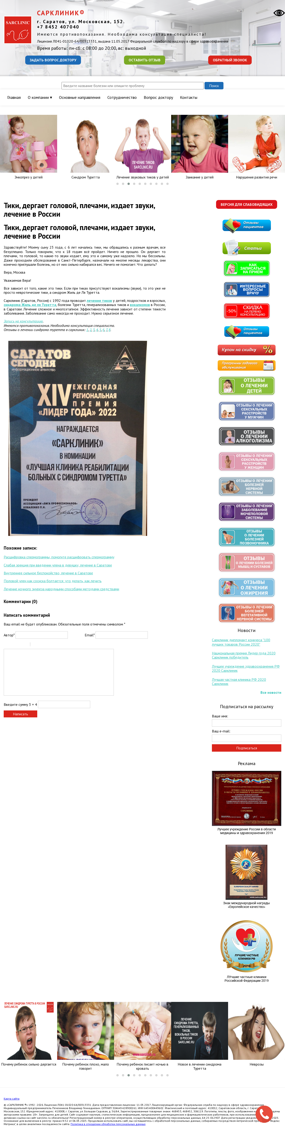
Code (41, 645)
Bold (6, 645)
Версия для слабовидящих (247, 204)
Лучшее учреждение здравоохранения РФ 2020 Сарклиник (246, 668)
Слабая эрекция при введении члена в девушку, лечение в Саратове (58, 565)
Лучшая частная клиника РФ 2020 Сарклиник (239, 681)
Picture (53, 645)
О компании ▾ (40, 97)
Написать (20, 714)
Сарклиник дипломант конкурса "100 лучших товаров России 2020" (241, 642)
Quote (35, 645)
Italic (12, 645)
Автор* (9, 635)
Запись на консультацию (23, 321)
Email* (90, 635)
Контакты (188, 97)
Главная (14, 97)
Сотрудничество (122, 97)
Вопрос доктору (158, 97)
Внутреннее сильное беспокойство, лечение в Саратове (48, 573)
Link (47, 645)
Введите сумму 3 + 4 (20, 704)
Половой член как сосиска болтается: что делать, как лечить (53, 580)
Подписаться (246, 748)
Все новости (270, 692)
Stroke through (24, 645)
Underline (18, 645)
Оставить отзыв (145, 60)
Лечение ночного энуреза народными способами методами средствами (61, 589)
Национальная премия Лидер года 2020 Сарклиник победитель (244, 655)
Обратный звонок (230, 60)
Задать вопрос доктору (53, 60)
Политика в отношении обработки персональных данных (108, 1124)
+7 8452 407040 (58, 27)
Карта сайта (11, 1098)
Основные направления (79, 97)
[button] (117, 183)
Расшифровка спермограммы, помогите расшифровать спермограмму (59, 557)
